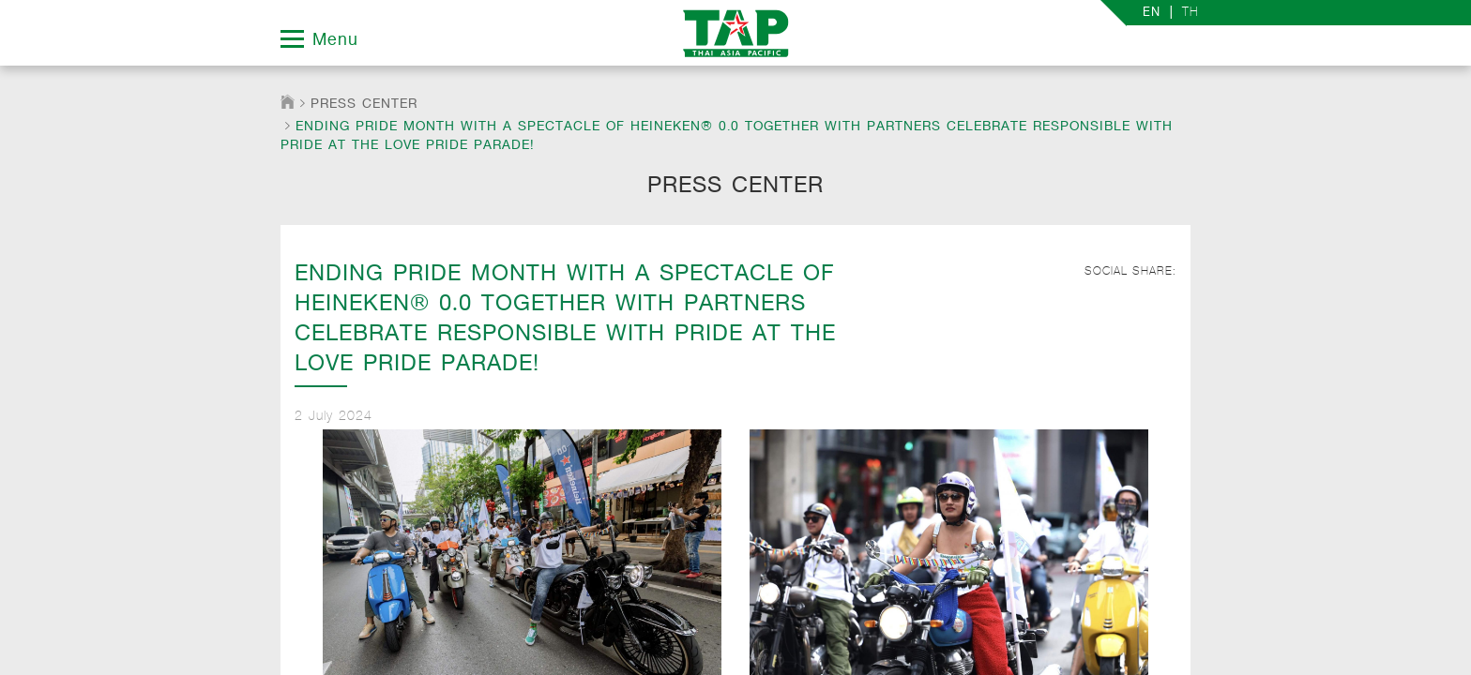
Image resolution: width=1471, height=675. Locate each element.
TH (1190, 12)
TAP (736, 33)
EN (1151, 13)
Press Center (364, 103)
